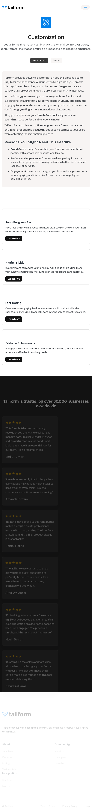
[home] (13, 7)
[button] (85, 7)
